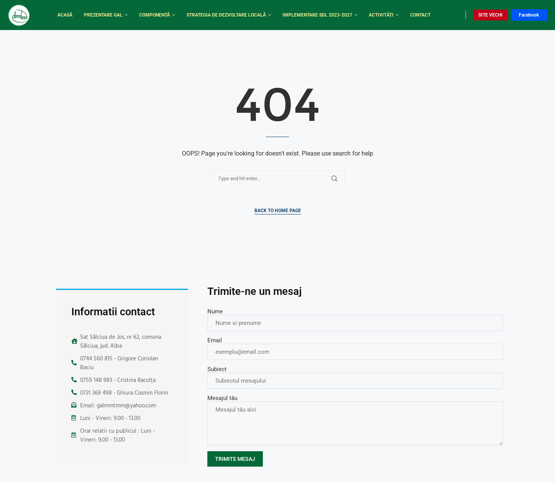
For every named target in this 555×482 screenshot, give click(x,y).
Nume (215, 311)
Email (214, 340)
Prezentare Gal (103, 15)
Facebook (529, 15)
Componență (154, 15)
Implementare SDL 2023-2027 (317, 15)
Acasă (64, 15)
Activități (381, 15)
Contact (420, 15)
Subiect (217, 369)
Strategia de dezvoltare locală (226, 15)
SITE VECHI (490, 15)
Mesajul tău (222, 398)
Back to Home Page (277, 210)
